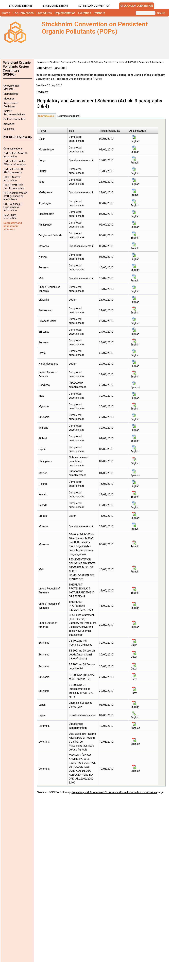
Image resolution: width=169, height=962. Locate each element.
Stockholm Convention (136, 5)
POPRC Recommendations (14, 113)
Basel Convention (55, 5)
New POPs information (10, 216)
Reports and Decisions (10, 105)
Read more (42, 92)
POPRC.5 (132, 62)
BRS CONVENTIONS (20, 5)
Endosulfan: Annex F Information (15, 155)
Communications (13, 148)
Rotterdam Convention (94, 5)
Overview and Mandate (11, 87)
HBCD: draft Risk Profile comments (13, 186)
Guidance (8, 128)
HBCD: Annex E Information (12, 179)
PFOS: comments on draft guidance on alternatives (15, 196)
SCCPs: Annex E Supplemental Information (12, 207)
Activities (8, 124)
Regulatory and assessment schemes (12, 226)
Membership (10, 93)
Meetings (9, 98)
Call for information (14, 119)
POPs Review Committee (102, 62)
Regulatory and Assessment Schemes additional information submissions (114, 792)
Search (161, 13)
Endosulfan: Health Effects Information (14, 163)
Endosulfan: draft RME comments (13, 171)
